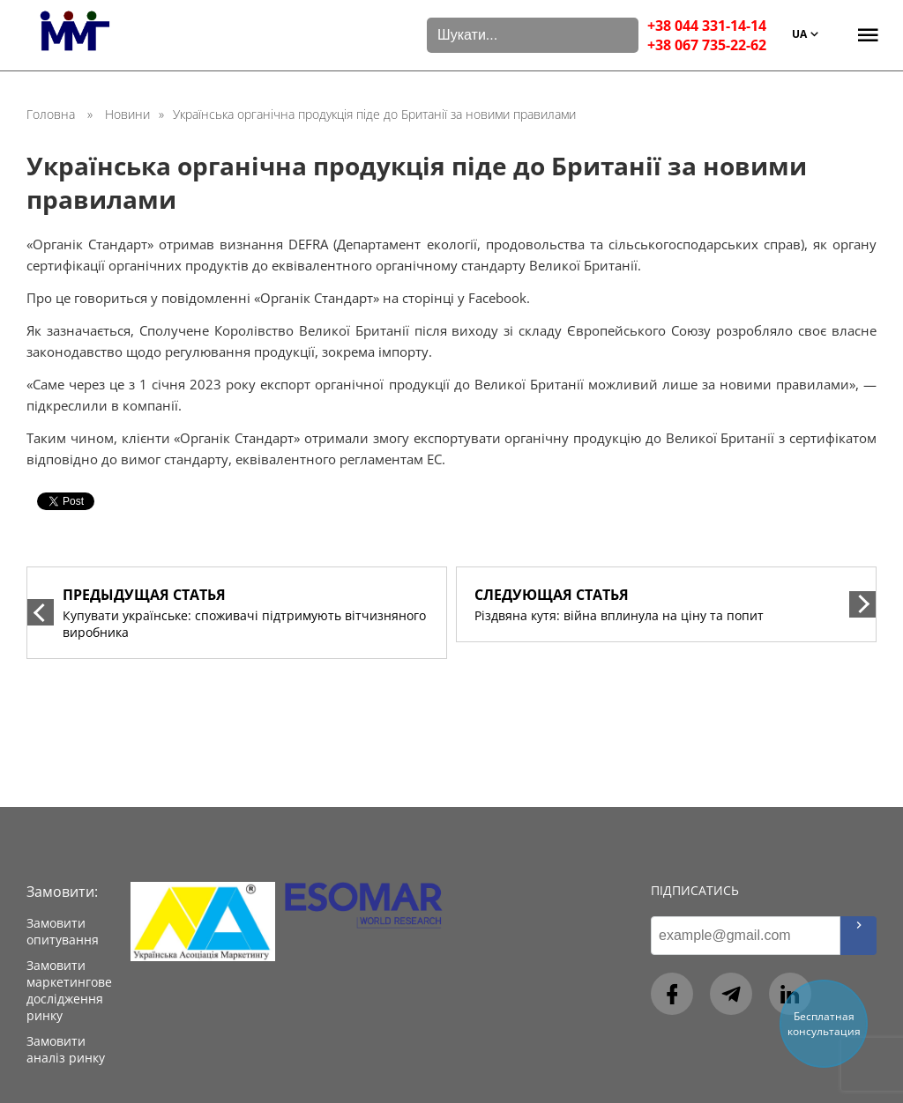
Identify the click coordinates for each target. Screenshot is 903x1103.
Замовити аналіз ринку (65, 1049)
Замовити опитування (62, 931)
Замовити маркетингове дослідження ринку (69, 990)
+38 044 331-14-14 (706, 25)
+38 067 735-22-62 (706, 45)
